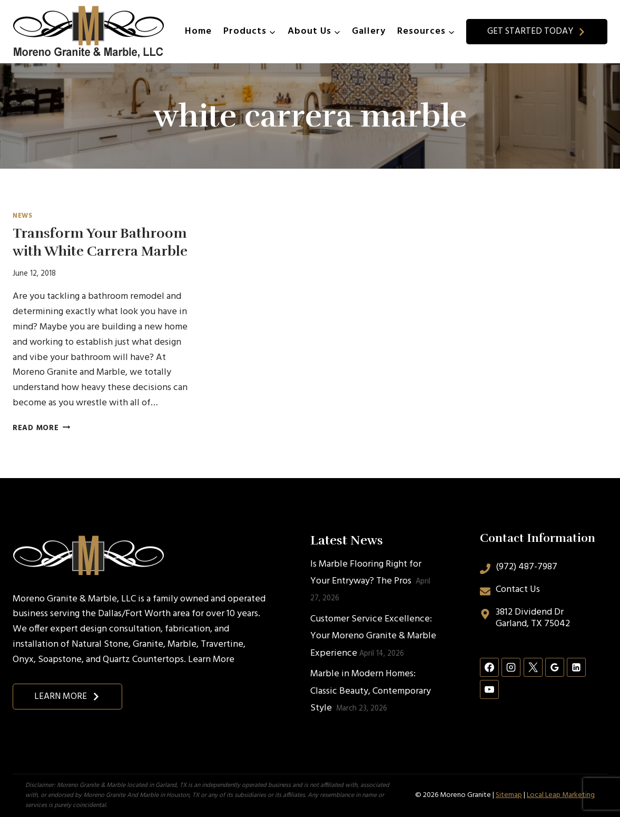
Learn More (211, 659)
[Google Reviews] (554, 667)
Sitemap (509, 795)
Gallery (369, 31)
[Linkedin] (576, 667)
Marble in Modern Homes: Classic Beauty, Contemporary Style (370, 691)
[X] (533, 667)
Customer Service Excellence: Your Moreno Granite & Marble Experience (373, 636)
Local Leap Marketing (561, 795)
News (23, 216)
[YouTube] (489, 689)
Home (198, 31)
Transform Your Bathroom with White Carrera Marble (100, 242)
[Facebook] (489, 667)
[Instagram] (510, 667)
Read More (41, 428)
